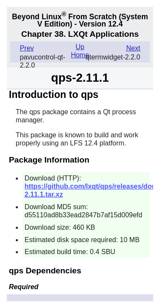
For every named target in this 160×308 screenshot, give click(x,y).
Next (133, 48)
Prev (27, 48)
